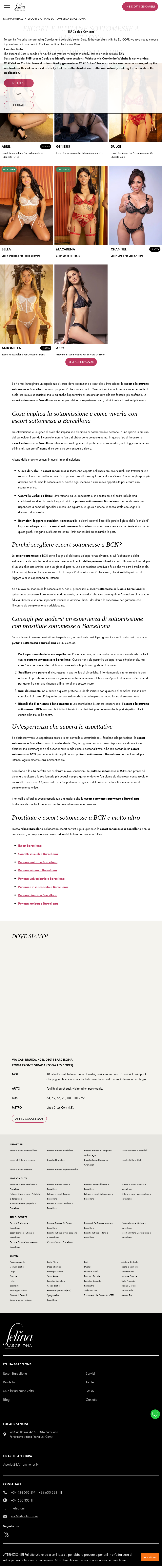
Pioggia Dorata (128, 1285)
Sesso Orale (127, 1290)
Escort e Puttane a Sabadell (134, 1150)
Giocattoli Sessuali (18, 1295)
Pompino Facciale (92, 1276)
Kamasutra (89, 1285)
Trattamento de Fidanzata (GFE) (99, 1295)
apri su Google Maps (29, 1118)
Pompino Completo (56, 1281)
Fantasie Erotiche (129, 1276)
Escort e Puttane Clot (131, 1160)
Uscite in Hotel (91, 1271)
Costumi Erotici (17, 1266)
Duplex (87, 1266)
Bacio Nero (52, 1262)
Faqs (90, 1390)
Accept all (19, 83)
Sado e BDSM (90, 1290)
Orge (12, 1271)
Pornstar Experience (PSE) (59, 1290)
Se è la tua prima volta (18, 1390)
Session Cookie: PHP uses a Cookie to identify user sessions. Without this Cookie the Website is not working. (77, 58)
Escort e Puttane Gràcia (21, 1169)
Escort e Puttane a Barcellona (23, 1150)
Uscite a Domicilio (129, 1266)
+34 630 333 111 (50, 1492)
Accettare (150, 1557)
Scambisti (14, 1285)
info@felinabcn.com (24, 1516)
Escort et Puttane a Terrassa (22, 1160)
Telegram (18, 1508)
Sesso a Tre (126, 1295)
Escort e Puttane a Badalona (60, 1150)
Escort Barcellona (15, 1373)
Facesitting (52, 1300)
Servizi (90, 1373)
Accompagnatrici (18, 1262)
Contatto (91, 1399)
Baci (86, 1262)
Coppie (13, 1276)
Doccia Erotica (54, 1266)
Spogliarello (53, 1295)
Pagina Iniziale (13, 18)
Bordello (9, 1382)
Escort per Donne (55, 1271)
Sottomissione (127, 1271)
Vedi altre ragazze (81, 362)
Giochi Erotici (53, 1285)
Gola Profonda (128, 1281)
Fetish (12, 1281)
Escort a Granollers (56, 1160)
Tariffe (90, 1382)
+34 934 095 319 (23, 1492)
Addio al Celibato (129, 1262)
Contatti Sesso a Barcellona (60, 1242)
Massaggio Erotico (18, 1290)
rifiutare (19, 105)
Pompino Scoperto (92, 1281)
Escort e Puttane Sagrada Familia (62, 1169)
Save (19, 94)
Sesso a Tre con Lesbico (20, 1300)
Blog (6, 1399)
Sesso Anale (52, 1276)
